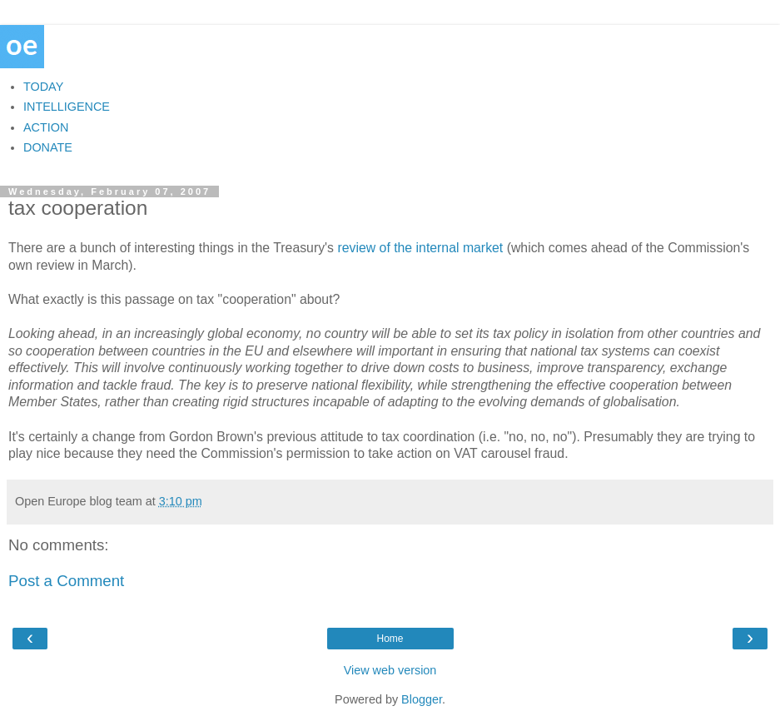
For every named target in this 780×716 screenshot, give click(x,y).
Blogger (421, 699)
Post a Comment (66, 580)
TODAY (43, 86)
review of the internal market (420, 248)
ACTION (45, 127)
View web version (390, 670)
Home (389, 638)
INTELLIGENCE (66, 106)
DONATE (47, 147)
